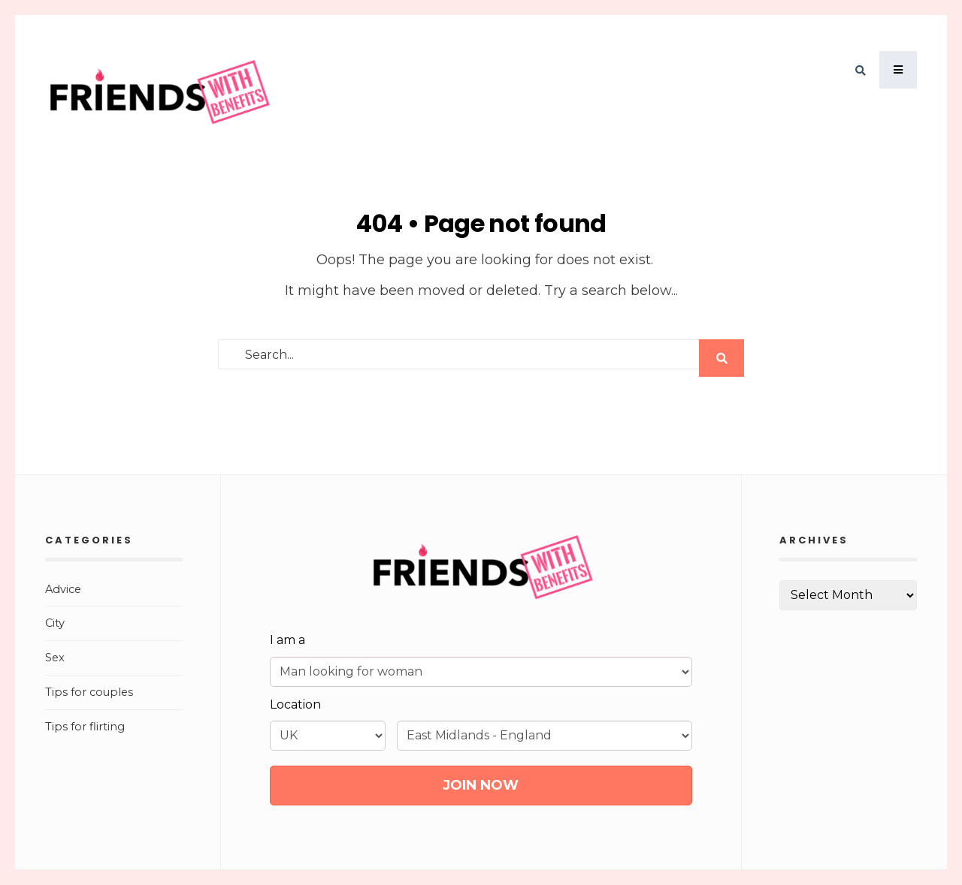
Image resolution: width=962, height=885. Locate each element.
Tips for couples (89, 692)
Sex (55, 657)
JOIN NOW (481, 785)
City (55, 623)
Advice (63, 589)
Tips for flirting (85, 726)
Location (295, 704)
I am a (287, 640)
